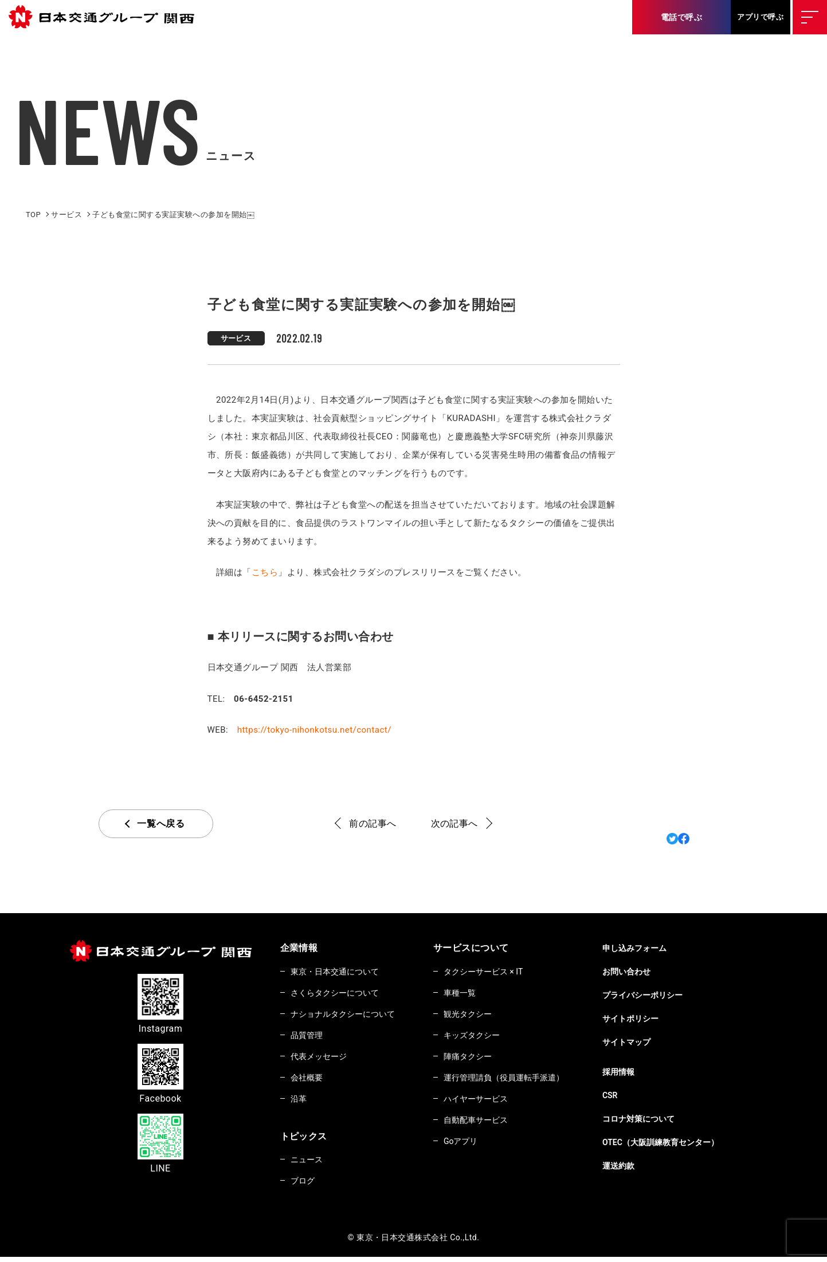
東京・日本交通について (340, 971)
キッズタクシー (487, 1037)
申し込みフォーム (663, 948)
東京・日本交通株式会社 (106, 17)
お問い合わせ (654, 971)
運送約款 (645, 1166)
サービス (236, 338)
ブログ (304, 1185)
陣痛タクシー (482, 1058)
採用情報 (645, 1072)
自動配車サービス (491, 1124)
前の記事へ (372, 823)
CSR (636, 1095)
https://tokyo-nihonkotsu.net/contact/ (314, 730)
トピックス (303, 1140)
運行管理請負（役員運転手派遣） (522, 1080)
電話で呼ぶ (681, 17)
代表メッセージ (322, 1058)
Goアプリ (475, 1146)
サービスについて (482, 947)
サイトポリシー (658, 1018)
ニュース (309, 1163)
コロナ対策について (667, 1119)
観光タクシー (482, 1015)
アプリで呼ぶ (760, 17)
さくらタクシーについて (340, 993)
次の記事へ (454, 823)
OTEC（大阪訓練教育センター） (692, 1142)
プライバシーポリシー (672, 995)
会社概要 (309, 1080)
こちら (265, 572)
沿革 (300, 1102)
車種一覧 (474, 993)
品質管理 (309, 1037)
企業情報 (299, 947)
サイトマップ (654, 1042)
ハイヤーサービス (491, 1102)
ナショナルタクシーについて (348, 1015)
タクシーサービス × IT (500, 971)
